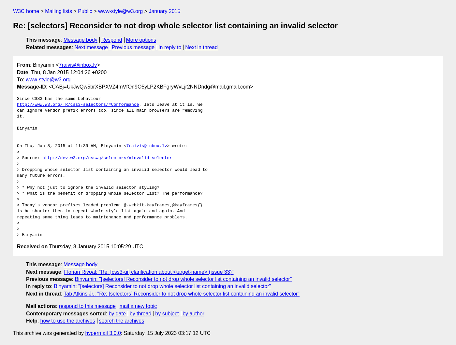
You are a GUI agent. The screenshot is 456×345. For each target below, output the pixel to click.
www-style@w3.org (120, 11)
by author (193, 313)
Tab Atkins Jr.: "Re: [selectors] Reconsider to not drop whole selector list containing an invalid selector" (182, 294)
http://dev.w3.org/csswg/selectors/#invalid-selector (107, 158)
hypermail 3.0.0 (103, 333)
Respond (111, 40)
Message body (80, 40)
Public (85, 11)
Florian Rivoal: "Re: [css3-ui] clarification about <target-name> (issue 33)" (149, 272)
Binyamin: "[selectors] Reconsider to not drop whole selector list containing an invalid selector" (183, 279)
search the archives (121, 321)
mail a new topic (138, 306)
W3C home (26, 11)
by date (117, 313)
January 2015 (164, 11)
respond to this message (87, 306)
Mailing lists (58, 11)
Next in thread (201, 47)
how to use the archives (67, 321)
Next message (91, 47)
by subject (167, 313)
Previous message (133, 47)
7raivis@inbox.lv (78, 65)
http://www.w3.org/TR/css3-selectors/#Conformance (78, 105)
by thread (141, 313)
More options (141, 40)
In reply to (169, 47)
